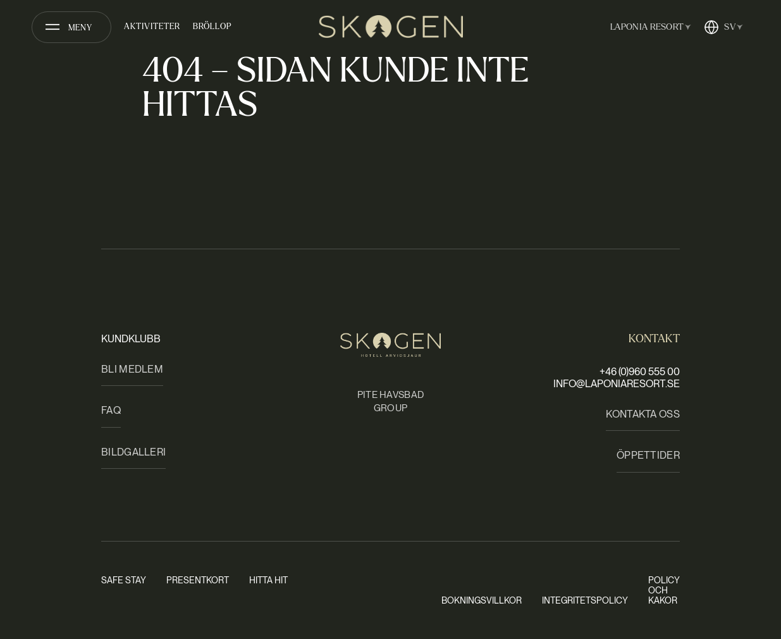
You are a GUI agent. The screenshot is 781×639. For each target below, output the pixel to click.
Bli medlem (132, 369)
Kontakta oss (643, 414)
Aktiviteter (152, 26)
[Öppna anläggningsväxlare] (648, 27)
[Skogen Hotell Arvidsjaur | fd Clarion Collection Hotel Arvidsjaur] (391, 27)
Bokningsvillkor (481, 600)
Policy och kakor (664, 590)
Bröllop (212, 26)
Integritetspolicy (585, 600)
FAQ (111, 410)
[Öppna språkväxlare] (723, 27)
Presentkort (197, 580)
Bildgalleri (133, 452)
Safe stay (123, 580)
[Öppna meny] (71, 27)
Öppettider (648, 455)
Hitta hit (268, 580)
